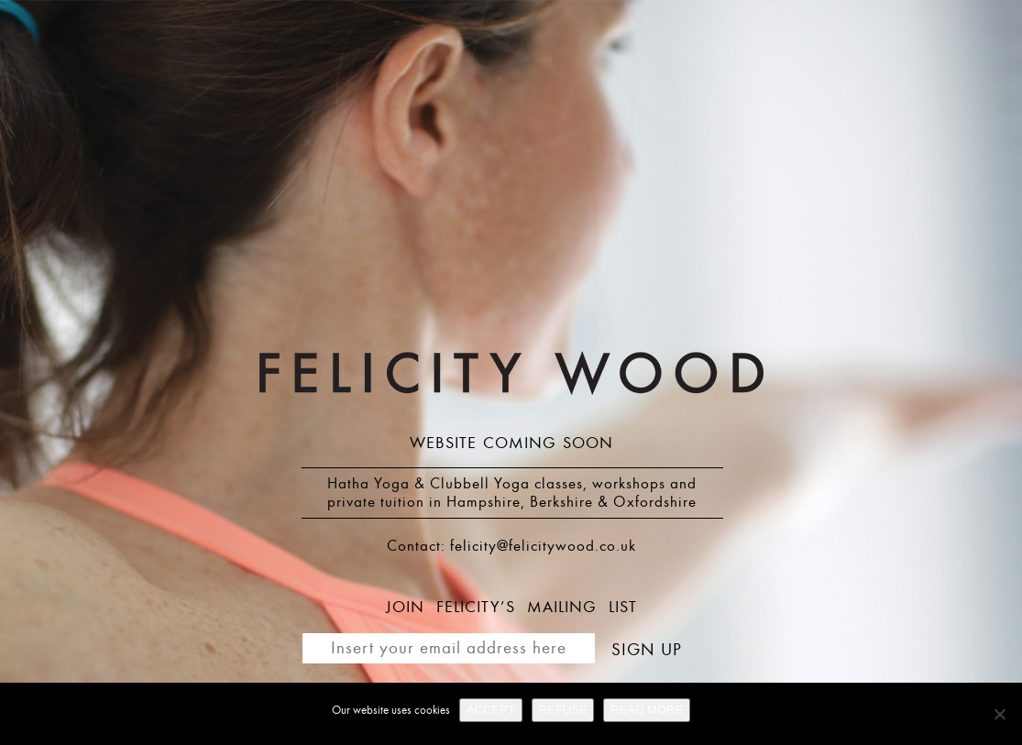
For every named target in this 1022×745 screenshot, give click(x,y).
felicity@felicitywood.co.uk (543, 545)
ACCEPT (491, 710)
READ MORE (646, 710)
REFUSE (563, 710)
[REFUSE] (999, 714)
